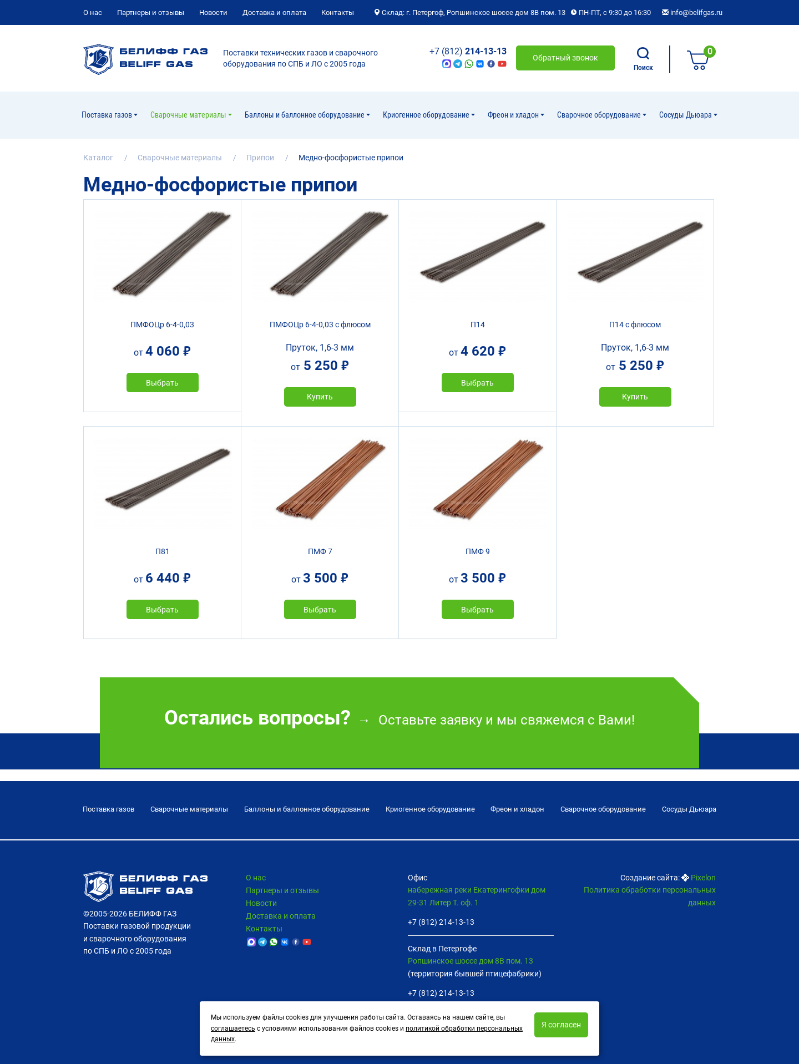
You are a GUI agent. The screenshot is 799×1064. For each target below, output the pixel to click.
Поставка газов (108, 114)
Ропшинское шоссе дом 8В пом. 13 (470, 960)
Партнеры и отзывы (150, 12)
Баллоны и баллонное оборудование (305, 114)
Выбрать (162, 382)
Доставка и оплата (274, 12)
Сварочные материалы (189, 114)
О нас (92, 12)
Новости (213, 12)
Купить (320, 396)
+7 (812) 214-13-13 (441, 922)
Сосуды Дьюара (686, 114)
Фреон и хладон (514, 114)
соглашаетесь (233, 1028)
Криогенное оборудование (427, 114)
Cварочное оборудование (600, 114)
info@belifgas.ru (692, 12)
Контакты (337, 12)
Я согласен (561, 1024)
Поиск (643, 59)
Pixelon (703, 877)
